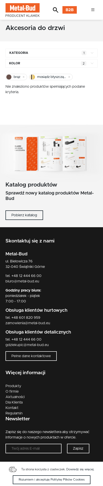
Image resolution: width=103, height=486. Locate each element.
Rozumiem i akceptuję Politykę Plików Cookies (52, 479)
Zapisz (78, 448)
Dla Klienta (14, 402)
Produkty (13, 386)
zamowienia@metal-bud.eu (27, 323)
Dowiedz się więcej (80, 469)
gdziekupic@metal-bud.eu (27, 345)
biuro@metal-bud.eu (22, 281)
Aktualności (15, 397)
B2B (70, 10)
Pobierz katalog (24, 215)
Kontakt (11, 408)
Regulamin (14, 413)
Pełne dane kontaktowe (31, 356)
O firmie (12, 391)
